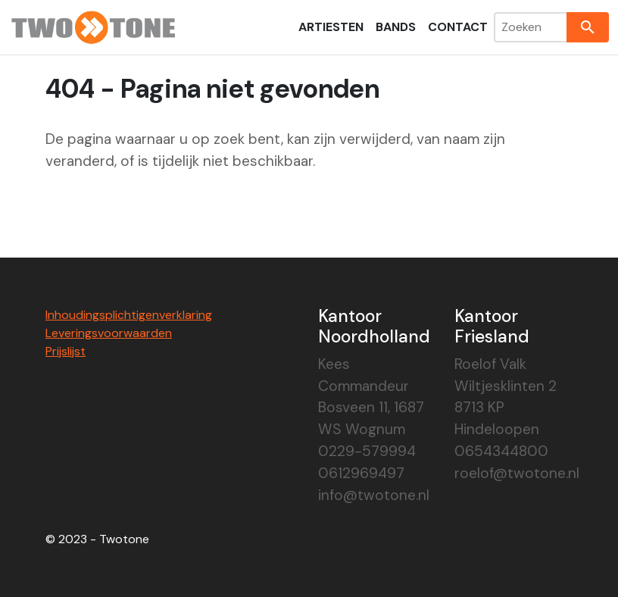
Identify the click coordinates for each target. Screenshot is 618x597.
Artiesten (331, 27)
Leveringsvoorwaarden (108, 333)
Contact (458, 27)
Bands (396, 27)
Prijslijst (65, 351)
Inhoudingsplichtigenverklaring (128, 315)
